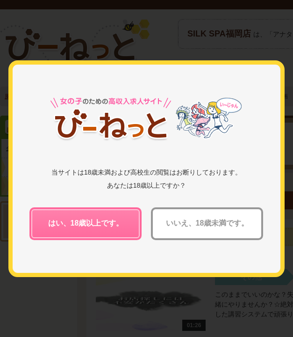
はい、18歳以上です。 (86, 223)
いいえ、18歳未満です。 (207, 223)
